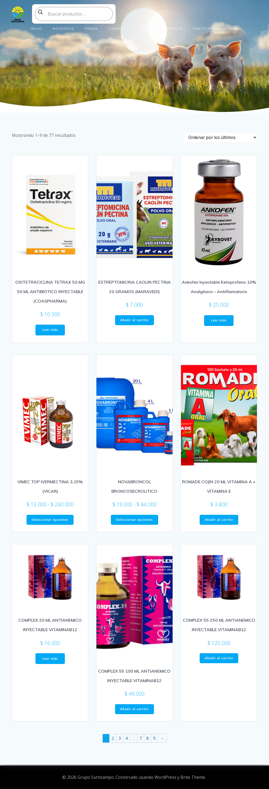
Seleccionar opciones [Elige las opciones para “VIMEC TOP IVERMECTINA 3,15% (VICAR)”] (50, 519)
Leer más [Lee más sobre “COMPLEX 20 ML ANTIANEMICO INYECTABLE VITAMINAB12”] (50, 658)
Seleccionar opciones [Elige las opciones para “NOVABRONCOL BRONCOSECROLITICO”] (134, 519)
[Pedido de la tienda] (220, 137)
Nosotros (63, 28)
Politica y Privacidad (215, 28)
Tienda (91, 28)
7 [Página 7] (140, 738)
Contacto (172, 28)
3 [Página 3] (119, 738)
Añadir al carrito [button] (134, 320)
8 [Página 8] (147, 738)
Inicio (36, 28)
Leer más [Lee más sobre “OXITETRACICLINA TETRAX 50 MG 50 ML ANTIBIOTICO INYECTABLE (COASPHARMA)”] (50, 330)
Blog (146, 28)
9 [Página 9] (154, 738)
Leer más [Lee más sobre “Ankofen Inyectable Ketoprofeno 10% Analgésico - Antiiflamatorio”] (219, 320)
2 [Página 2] (113, 738)
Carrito (119, 28)
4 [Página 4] (126, 738)
